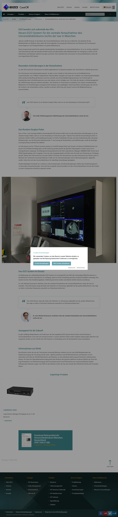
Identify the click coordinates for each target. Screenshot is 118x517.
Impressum (71, 268)
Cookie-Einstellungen (41, 263)
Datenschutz (81, 268)
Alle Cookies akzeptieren (61, 263)
